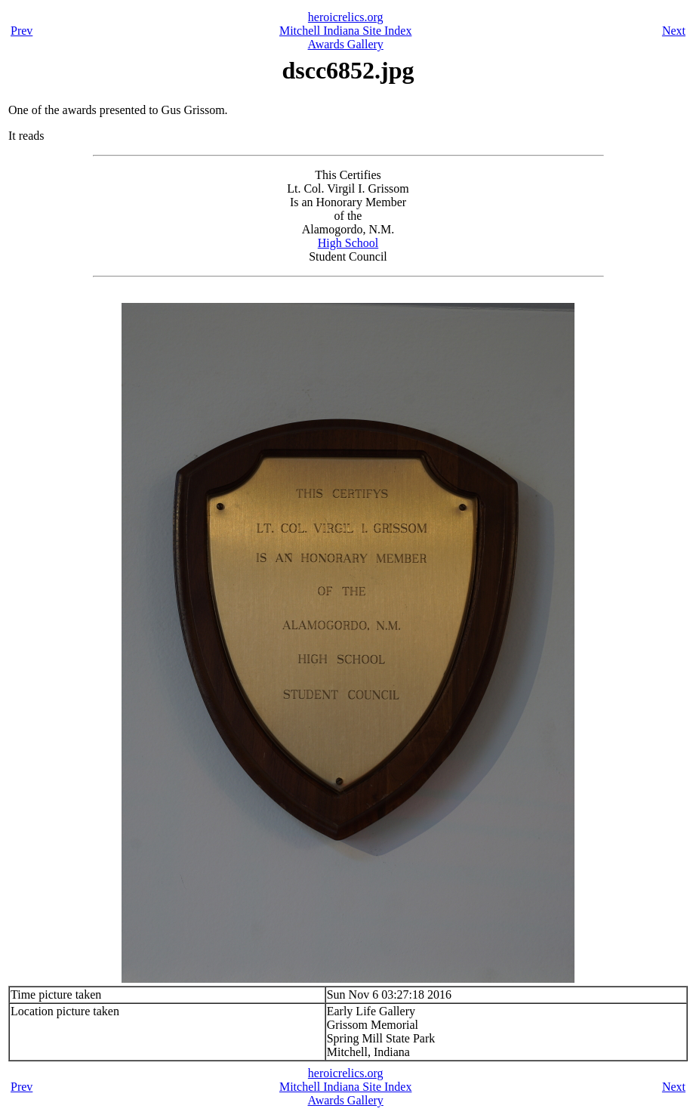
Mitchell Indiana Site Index (345, 30)
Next (673, 30)
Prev (21, 30)
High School (348, 242)
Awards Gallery (346, 44)
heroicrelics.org (346, 17)
